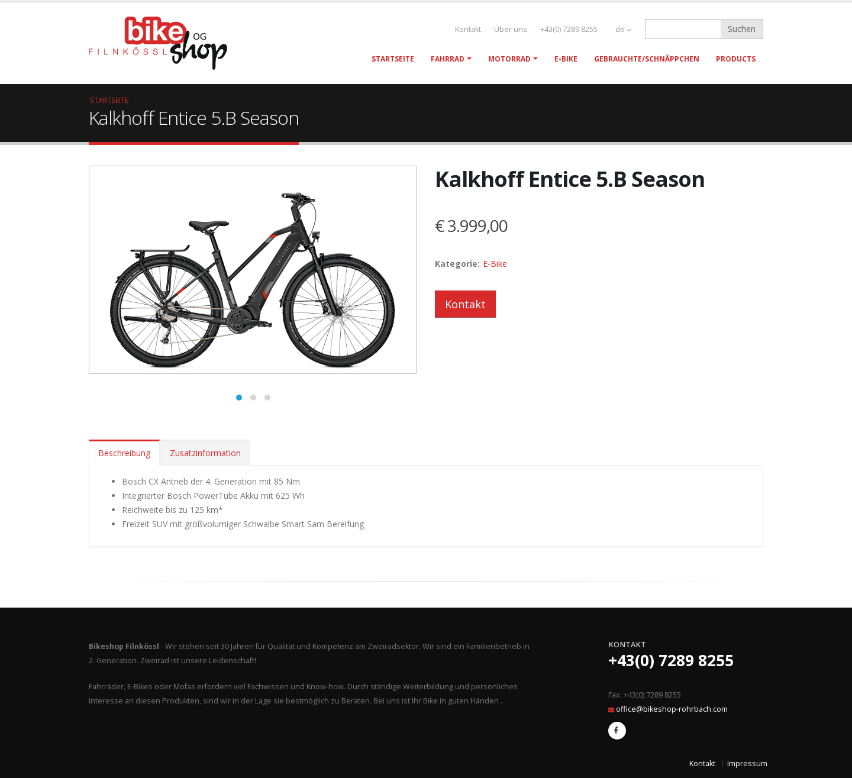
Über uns (510, 29)
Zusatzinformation (205, 453)
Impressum (747, 763)
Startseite (393, 59)
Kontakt (468, 29)
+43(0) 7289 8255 (569, 29)
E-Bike (565, 59)
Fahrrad (447, 59)
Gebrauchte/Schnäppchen (646, 59)
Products (736, 59)
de (623, 29)
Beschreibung (124, 453)
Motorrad (509, 59)
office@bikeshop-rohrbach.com (672, 709)
